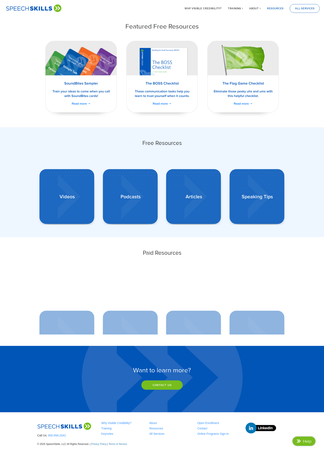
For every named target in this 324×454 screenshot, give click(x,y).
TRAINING (234, 8)
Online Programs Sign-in (213, 433)
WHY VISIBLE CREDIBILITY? (203, 8)
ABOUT (254, 8)
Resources (156, 428)
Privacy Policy (99, 444)
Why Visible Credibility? (116, 423)
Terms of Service (117, 444)
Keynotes (107, 433)
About (153, 423)
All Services (156, 433)
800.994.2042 (57, 435)
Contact (202, 428)
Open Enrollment (208, 423)
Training (106, 428)
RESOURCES (275, 8)
